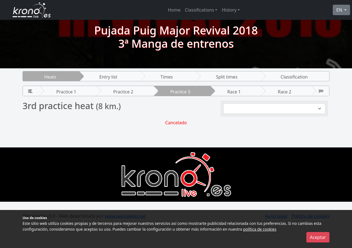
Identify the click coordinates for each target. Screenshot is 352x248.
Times (166, 77)
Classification (294, 77)
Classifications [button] (199, 10)
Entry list (108, 77)
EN (339, 10)
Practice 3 (180, 92)
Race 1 (234, 92)
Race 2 (284, 92)
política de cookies (259, 229)
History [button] (229, 10)
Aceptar (318, 237)
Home (174, 10)
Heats (50, 77)
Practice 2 (123, 92)
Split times (226, 77)
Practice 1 (66, 92)
